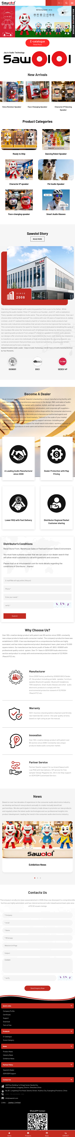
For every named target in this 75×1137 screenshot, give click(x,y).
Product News (8, 1055)
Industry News (8, 1058)
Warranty (35, 710)
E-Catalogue (7, 1040)
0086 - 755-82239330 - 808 (14, 1098)
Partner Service (39, 765)
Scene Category (8, 1043)
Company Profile (8, 1014)
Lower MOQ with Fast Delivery (18, 522)
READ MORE (37, 239)
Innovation (36, 738)
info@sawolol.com (11, 1102)
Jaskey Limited (14, 1106)
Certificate (7, 1018)
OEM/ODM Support (9, 1077)
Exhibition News (37, 867)
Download (6, 1025)
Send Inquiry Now (37, 991)
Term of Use (7, 1028)
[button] (34, 34)
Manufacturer (38, 674)
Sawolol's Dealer (8, 1073)
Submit (15, 619)
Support (6, 1021)
